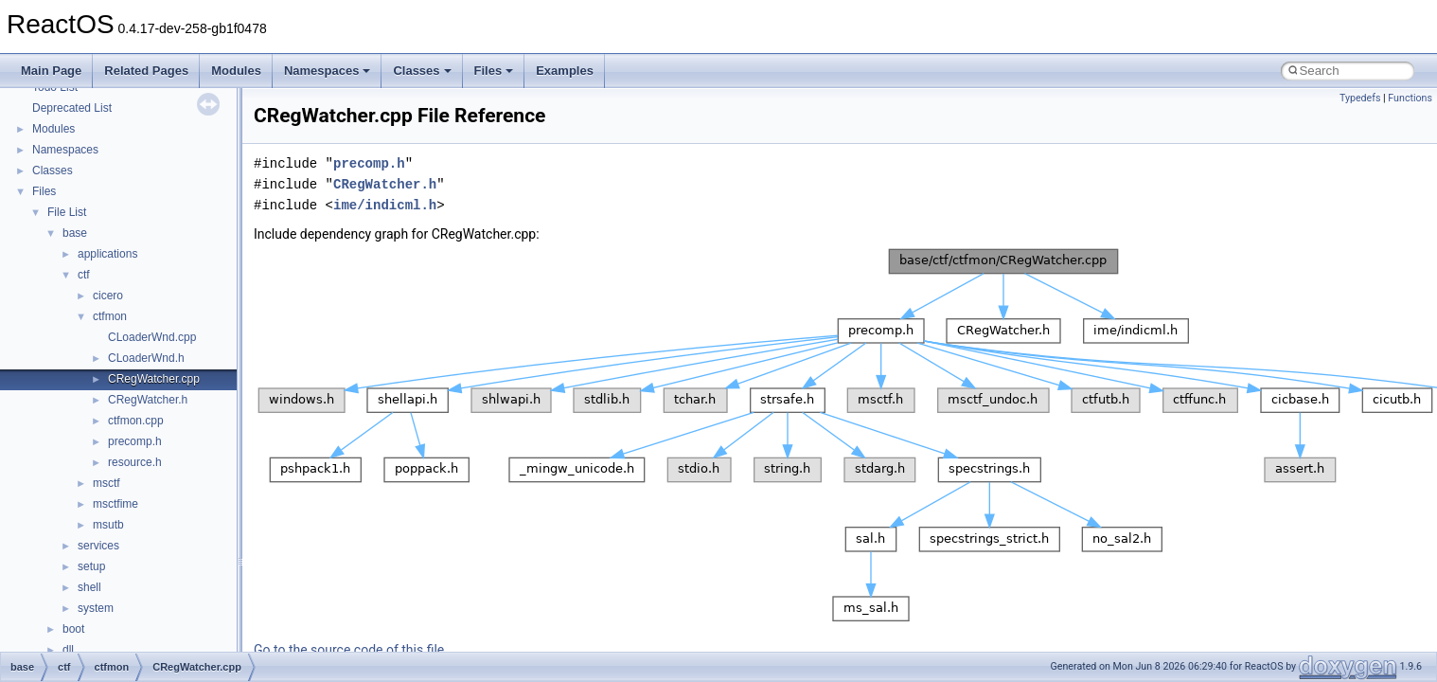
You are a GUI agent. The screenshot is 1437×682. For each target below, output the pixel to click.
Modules (236, 70)
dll (68, 649)
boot (73, 629)
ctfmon (110, 316)
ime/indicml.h (384, 205)
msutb (108, 524)
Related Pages (146, 70)
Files (494, 70)
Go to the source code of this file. (351, 649)
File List (66, 212)
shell (89, 587)
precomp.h (135, 441)
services (98, 545)
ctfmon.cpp (136, 420)
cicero (108, 295)
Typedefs (1360, 98)
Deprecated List (72, 108)
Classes (422, 70)
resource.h (135, 462)
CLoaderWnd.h (146, 358)
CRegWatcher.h (147, 399)
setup (91, 566)
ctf (84, 274)
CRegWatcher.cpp (154, 379)
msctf (106, 483)
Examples (565, 70)
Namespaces (327, 70)
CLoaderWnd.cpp (152, 337)
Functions (1410, 98)
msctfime (115, 504)
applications (107, 253)
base (74, 233)
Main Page (51, 70)
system (96, 608)
